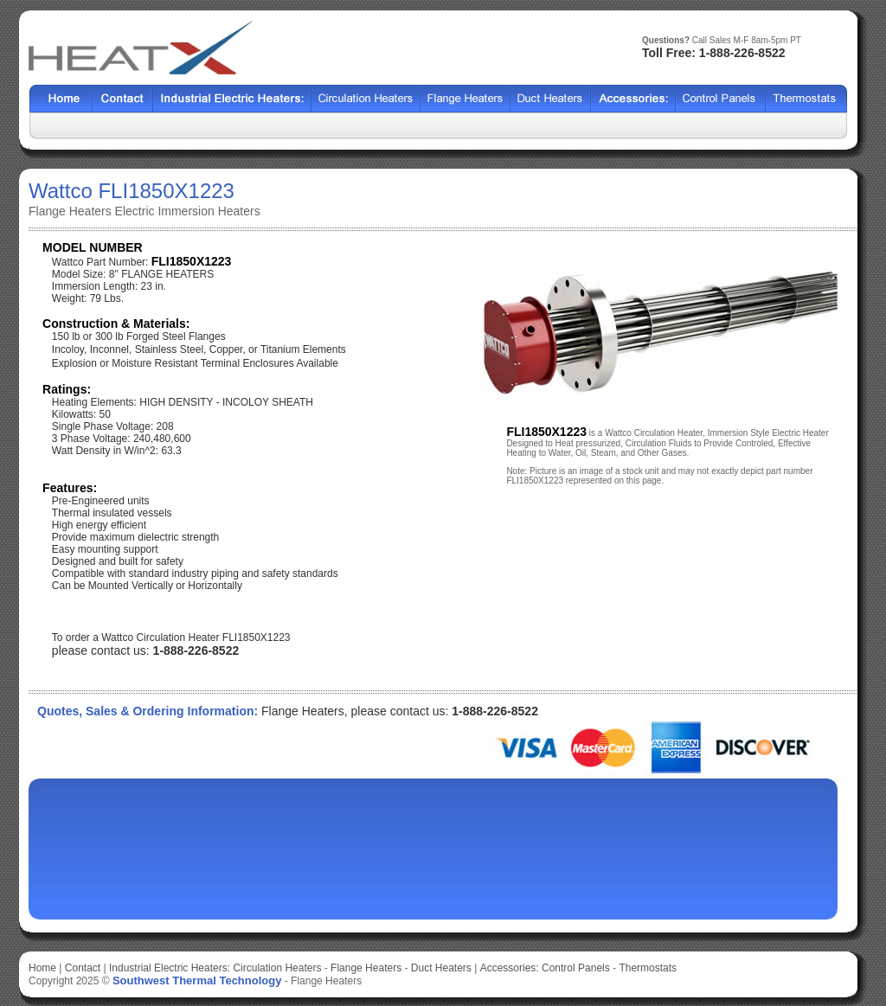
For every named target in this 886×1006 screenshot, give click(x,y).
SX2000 (633, 99)
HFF (806, 99)
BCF (465, 99)
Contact (123, 99)
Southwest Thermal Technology (197, 980)
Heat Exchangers (232, 99)
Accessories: (509, 968)
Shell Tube (366, 99)
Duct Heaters (441, 968)
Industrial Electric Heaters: (169, 968)
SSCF (721, 99)
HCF (550, 99)
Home (61, 99)
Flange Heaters (366, 968)
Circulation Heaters (277, 968)
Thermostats (648, 968)
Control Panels (577, 968)
